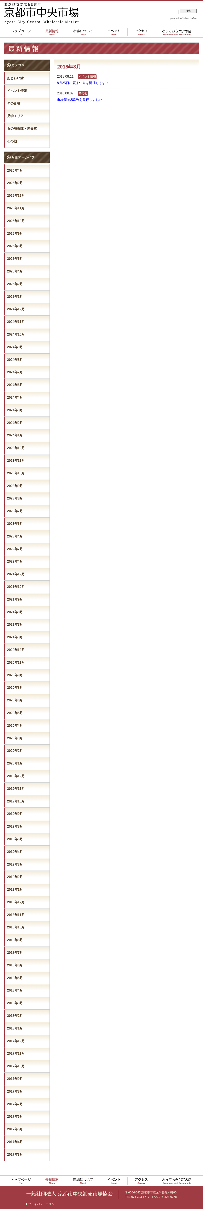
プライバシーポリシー (41, 1194)
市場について (83, 1170)
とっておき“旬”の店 (177, 1170)
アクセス (141, 1170)
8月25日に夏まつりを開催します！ (83, 83)
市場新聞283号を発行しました (79, 99)
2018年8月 (15, 940)
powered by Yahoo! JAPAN (183, 18)
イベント (113, 1170)
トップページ (21, 1170)
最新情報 (52, 1170)
